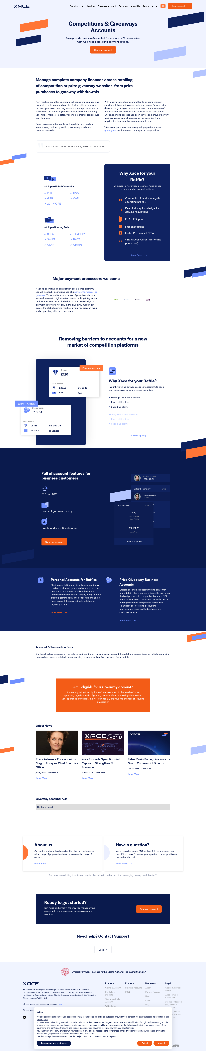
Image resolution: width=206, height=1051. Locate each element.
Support (103, 949)
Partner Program (153, 991)
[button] (77, 6)
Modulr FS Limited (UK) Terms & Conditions (173, 1004)
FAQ (147, 1004)
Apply (148, 987)
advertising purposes (144, 1025)
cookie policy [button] (42, 1019)
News (147, 996)
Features (123, 6)
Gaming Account (113, 987)
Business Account (107, 6)
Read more (56, 612)
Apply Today (136, 255)
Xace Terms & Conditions (171, 996)
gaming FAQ (111, 130)
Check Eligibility (138, 435)
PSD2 (127, 991)
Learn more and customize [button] (54, 1043)
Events (148, 1000)
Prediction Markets (110, 993)
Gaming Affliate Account (112, 1000)
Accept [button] (161, 1043)
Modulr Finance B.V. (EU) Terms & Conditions (173, 1014)
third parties (86, 1022)
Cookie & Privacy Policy (173, 989)
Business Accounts (133, 987)
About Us (135, 6)
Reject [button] (145, 1043)
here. (60, 1003)
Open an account (103, 49)
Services (91, 6)
